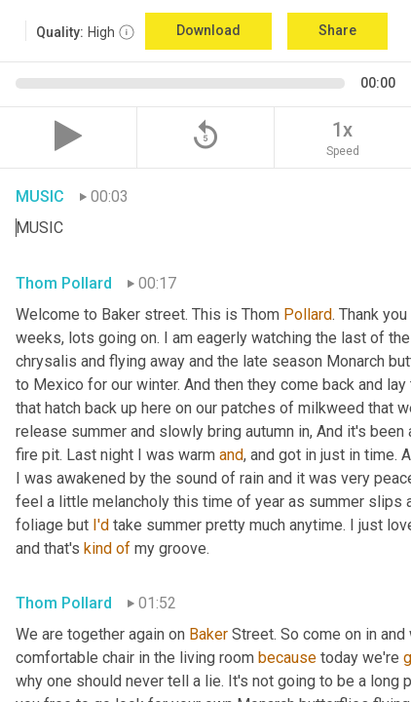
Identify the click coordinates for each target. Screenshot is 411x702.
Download (208, 30)
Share (337, 30)
